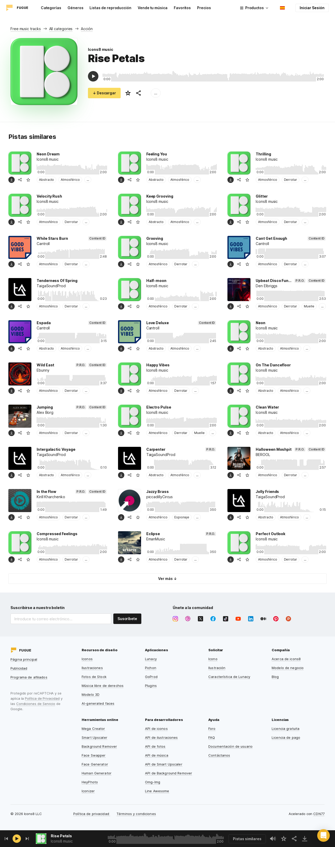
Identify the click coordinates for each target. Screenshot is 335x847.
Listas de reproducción (110, 8)
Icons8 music (100, 49)
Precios (204, 8)
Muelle (309, 306)
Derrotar (290, 180)
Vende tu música (153, 8)
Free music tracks (25, 28)
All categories (61, 28)
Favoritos (182, 8)
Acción (87, 28)
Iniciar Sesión (312, 8)
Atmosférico (70, 180)
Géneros (75, 8)
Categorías (51, 8)
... (155, 93)
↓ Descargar (104, 93)
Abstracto (46, 180)
